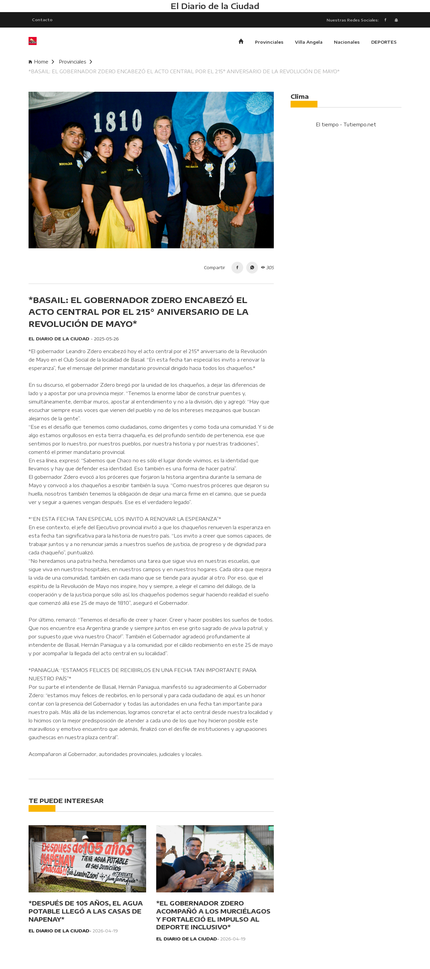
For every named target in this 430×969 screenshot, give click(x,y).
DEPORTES (383, 42)
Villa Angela (308, 42)
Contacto (42, 19)
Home (41, 62)
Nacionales (347, 42)
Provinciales (269, 42)
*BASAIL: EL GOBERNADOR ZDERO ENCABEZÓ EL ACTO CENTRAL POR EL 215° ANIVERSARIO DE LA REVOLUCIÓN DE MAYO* (184, 71)
